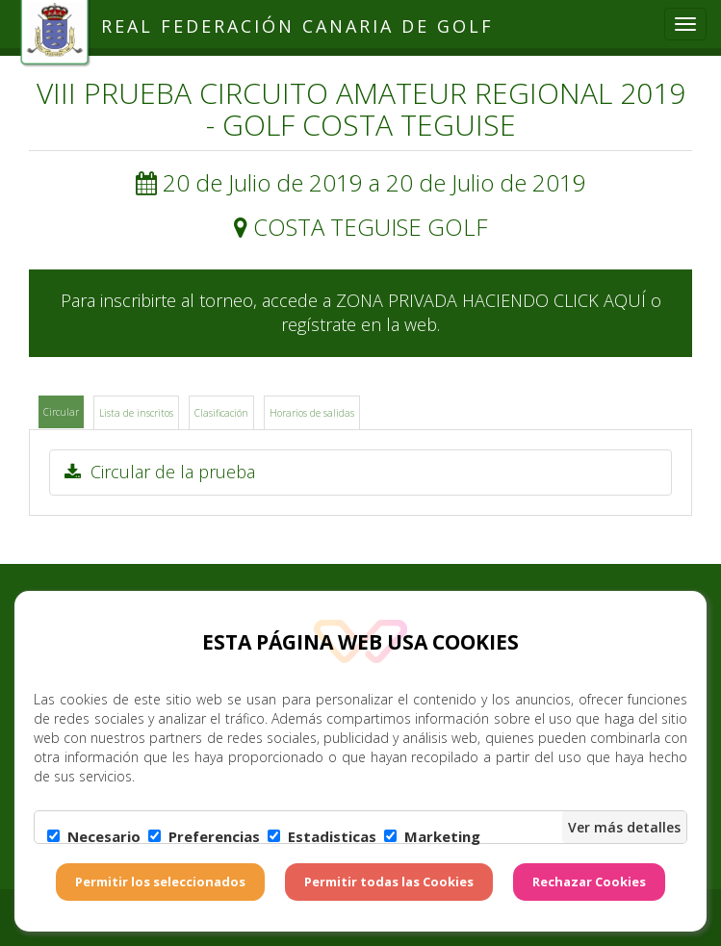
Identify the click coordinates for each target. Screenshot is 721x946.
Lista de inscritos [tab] (136, 413)
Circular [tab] (61, 412)
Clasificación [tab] (221, 413)
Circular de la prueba (159, 471)
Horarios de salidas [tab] (312, 413)
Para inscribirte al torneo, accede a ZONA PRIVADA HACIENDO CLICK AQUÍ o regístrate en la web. (361, 313)
